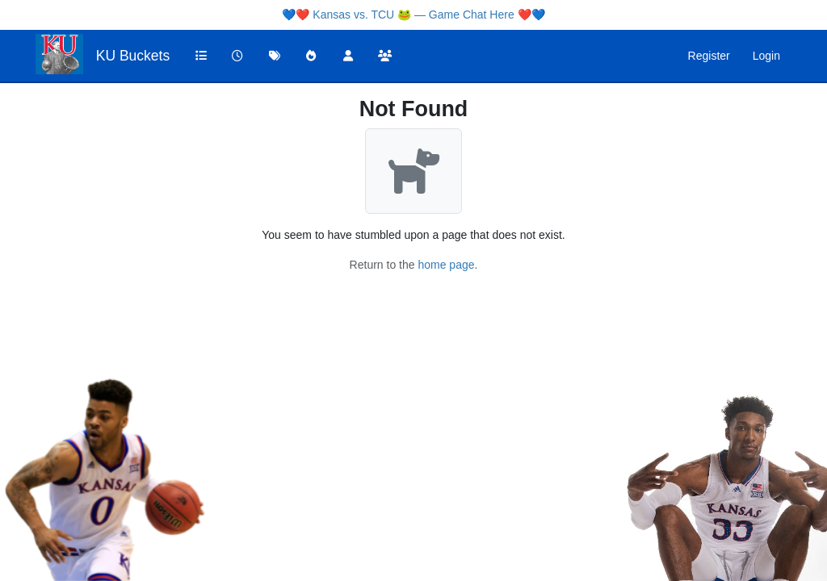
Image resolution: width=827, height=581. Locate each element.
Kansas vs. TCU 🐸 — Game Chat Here (413, 14)
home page (446, 264)
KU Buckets (133, 56)
